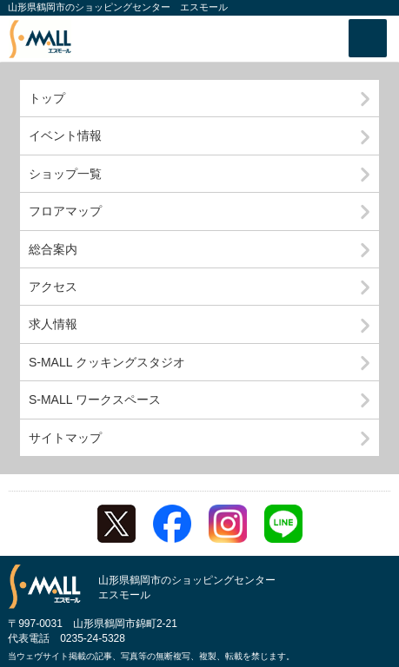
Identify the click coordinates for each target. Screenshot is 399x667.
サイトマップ (65, 438)
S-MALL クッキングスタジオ (107, 362)
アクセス (53, 287)
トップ (47, 98)
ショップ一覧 (65, 174)
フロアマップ (65, 211)
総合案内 (53, 249)
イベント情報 (65, 135)
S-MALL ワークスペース (95, 399)
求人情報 (53, 324)
